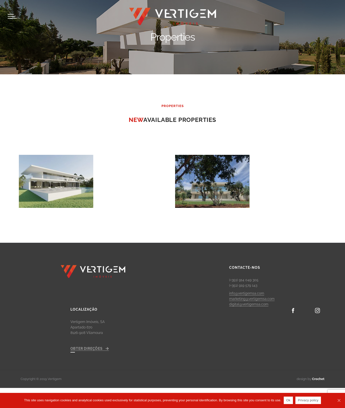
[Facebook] (293, 310)
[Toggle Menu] (11, 16)
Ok (288, 400)
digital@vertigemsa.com (248, 304)
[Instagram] (317, 310)
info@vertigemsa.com (246, 293)
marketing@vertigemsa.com (252, 299)
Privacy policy (308, 400)
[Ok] (338, 400)
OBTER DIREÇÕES (89, 349)
